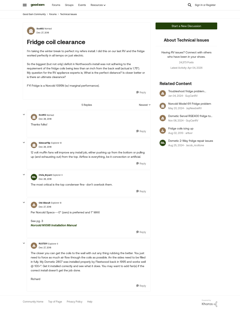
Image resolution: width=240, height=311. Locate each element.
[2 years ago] (175, 96)
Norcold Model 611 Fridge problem (189, 103)
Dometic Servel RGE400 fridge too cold (190, 116)
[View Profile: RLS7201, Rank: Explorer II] (34, 245)
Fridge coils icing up (180, 128)
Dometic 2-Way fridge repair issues (190, 140)
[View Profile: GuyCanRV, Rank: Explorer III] (163, 93)
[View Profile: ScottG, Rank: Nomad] (31, 31)
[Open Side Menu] (24, 5)
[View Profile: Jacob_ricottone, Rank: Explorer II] (163, 143)
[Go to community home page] (38, 5)
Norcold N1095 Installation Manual (54, 225)
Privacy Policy (74, 301)
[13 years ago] (175, 133)
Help (89, 301)
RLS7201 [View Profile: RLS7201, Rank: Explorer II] (43, 243)
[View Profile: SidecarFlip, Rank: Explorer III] (34, 145)
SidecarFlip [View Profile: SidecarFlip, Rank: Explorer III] (44, 143)
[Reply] (141, 92)
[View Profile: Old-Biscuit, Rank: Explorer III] (34, 205)
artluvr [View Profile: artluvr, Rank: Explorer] (189, 133)
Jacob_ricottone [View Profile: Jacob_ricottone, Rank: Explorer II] (195, 145)
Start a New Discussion (186, 26)
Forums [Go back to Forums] (53, 14)
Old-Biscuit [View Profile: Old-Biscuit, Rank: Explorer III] (44, 203)
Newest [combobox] (145, 105)
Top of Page (55, 301)
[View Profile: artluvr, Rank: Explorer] (163, 130)
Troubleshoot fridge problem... (187, 91)
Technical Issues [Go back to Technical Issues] (68, 14)
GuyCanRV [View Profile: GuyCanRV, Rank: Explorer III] (191, 95)
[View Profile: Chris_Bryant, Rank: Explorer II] (34, 177)
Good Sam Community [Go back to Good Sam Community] (34, 14)
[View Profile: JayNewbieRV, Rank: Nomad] (163, 106)
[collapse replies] (24, 115)
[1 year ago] (175, 121)
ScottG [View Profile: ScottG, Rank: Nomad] (40, 28)
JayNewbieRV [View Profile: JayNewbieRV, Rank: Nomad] (194, 108)
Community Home (33, 301)
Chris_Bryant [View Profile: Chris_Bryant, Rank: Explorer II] (45, 175)
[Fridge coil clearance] (45, 119)
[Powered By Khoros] (209, 303)
